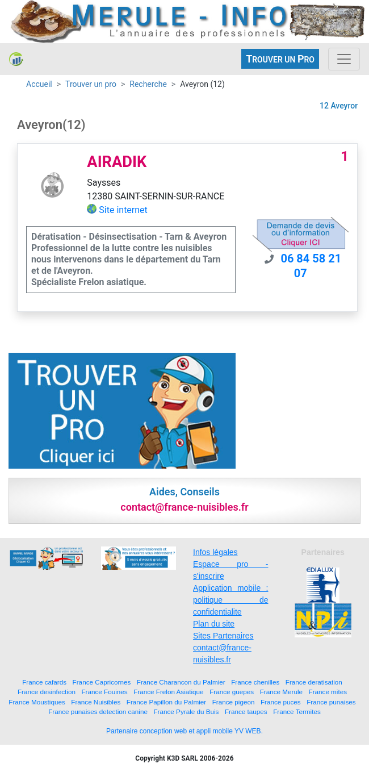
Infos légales (215, 552)
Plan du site (213, 623)
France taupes (246, 711)
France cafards (44, 682)
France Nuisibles (95, 702)
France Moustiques (37, 702)
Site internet (123, 210)
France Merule (281, 691)
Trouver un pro (90, 84)
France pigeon (233, 702)
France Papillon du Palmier (166, 702)
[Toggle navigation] (344, 59)
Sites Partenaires (223, 635)
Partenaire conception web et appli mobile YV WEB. (184, 731)
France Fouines (104, 691)
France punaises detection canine (98, 711)
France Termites (297, 711)
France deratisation (314, 682)
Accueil (39, 84)
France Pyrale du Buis (186, 711)
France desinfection (47, 691)
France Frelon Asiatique (168, 691)
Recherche (148, 84)
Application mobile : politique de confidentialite (231, 599)
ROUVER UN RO (280, 59)
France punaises (331, 702)
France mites (328, 691)
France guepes (231, 691)
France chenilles (255, 682)
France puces (281, 702)
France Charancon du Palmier (181, 682)
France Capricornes (102, 682)
